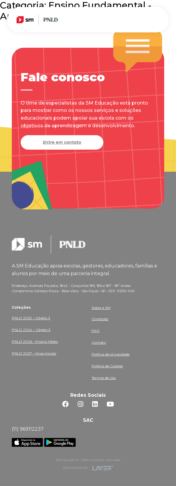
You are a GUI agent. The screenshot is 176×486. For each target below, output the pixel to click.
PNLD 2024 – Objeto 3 (31, 330)
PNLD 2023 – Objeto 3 (31, 318)
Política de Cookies (107, 366)
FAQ (96, 330)
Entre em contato (62, 142)
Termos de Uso (104, 378)
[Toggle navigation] (155, 19)
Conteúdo (100, 319)
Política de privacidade (110, 354)
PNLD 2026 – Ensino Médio (35, 341)
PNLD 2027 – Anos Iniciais (34, 353)
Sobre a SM (101, 307)
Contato (99, 342)
